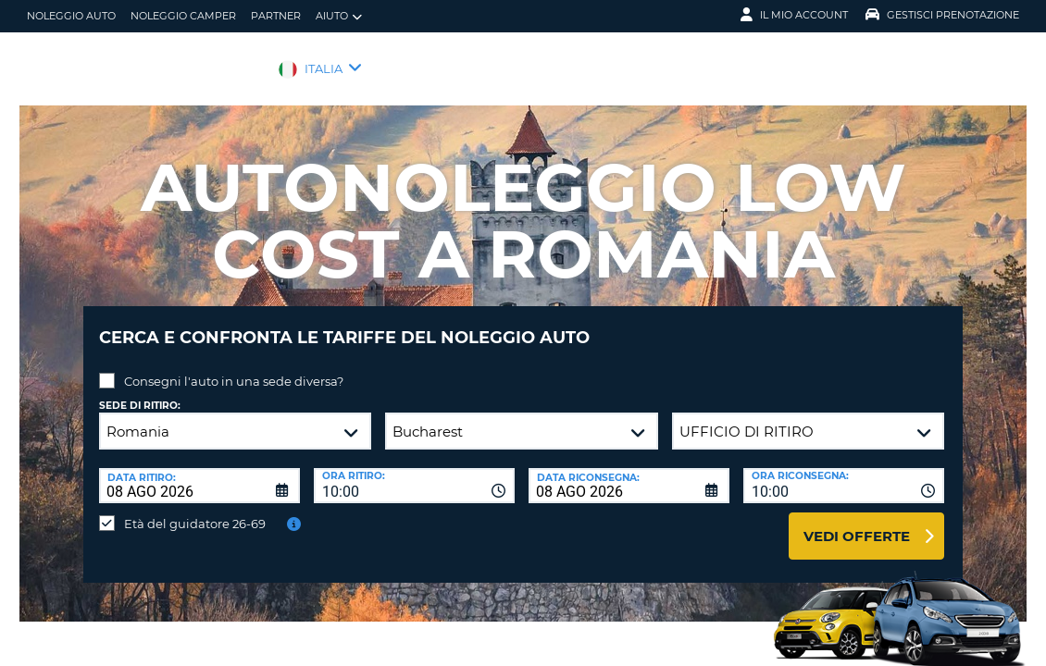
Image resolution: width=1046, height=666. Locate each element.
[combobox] (414, 471)
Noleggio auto (71, 15)
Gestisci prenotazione (942, 14)
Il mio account (794, 14)
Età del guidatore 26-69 (195, 509)
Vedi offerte (856, 522)
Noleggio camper (183, 15)
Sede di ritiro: (140, 392)
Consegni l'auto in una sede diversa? (233, 367)
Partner (276, 15)
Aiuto (339, 16)
